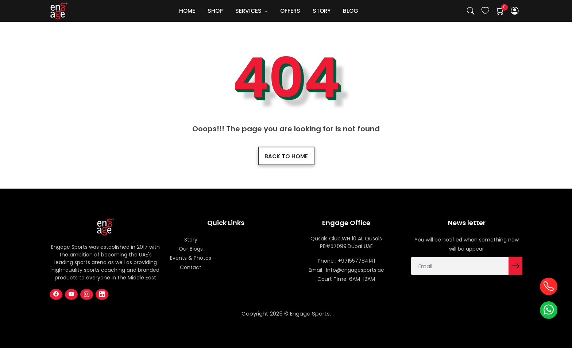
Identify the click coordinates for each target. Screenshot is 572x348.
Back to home (286, 156)
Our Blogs (191, 248)
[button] (514, 11)
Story (190, 239)
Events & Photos (190, 258)
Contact (190, 267)
